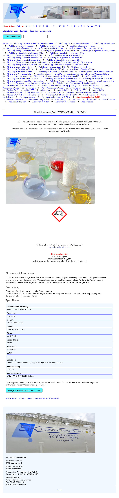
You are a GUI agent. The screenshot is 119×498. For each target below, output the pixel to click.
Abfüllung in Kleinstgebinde (19, 74)
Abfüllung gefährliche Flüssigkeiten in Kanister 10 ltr (65, 64)
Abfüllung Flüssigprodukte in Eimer (22, 64)
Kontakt (23, 30)
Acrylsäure (97, 87)
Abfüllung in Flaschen (80, 67)
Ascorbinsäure (108, 99)
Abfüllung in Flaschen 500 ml (19, 71)
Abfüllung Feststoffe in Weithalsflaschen (86, 48)
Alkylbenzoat (89, 94)
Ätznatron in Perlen (40, 101)
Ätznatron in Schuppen (65, 101)
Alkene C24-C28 (35, 92)
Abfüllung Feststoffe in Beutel (21, 46)
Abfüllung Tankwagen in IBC (101, 81)
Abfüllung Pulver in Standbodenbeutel (66, 81)
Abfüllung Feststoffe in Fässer (82, 46)
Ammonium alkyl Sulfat (39, 99)
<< (4, 43)
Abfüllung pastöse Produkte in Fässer (61, 78)
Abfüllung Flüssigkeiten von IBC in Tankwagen (72, 62)
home (59, 490)
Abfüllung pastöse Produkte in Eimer (22, 78)
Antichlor (76, 99)
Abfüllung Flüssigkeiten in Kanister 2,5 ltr (24, 55)
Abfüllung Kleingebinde (17, 76)
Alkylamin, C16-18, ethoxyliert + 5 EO (61, 94)
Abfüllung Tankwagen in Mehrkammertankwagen (29, 83)
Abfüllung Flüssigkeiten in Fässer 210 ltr (98, 50)
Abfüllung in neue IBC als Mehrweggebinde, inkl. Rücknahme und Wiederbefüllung (73, 74)
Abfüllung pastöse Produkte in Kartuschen (25, 81)
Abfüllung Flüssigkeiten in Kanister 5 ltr (65, 57)
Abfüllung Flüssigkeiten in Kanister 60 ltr (64, 60)
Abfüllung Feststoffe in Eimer (52, 46)
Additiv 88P (29, 90)
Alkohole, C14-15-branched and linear (23, 94)
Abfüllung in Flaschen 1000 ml (20, 69)
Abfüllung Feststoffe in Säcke (51, 48)
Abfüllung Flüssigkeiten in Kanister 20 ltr (66, 55)
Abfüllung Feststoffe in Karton (19, 48)
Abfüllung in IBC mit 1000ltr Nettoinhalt (56, 71)
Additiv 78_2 (12, 90)
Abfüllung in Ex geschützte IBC (52, 67)
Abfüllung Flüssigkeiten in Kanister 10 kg (26, 53)
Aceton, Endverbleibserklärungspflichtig (59, 85)
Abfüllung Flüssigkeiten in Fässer (21, 50)
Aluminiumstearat (27, 97)
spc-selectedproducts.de (59, 247)
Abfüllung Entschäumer (105, 43)
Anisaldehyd (60, 99)
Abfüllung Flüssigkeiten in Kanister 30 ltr (24, 57)
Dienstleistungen (10, 30)
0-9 (18, 26)
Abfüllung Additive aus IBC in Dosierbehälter (33, 43)
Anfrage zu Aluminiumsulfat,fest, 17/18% (24, 390)
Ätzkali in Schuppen (17, 101)
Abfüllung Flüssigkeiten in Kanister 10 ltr (67, 53)
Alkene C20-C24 (14, 92)
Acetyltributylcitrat (91, 85)
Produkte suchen (12, 36)
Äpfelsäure (91, 99)
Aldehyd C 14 (62, 90)
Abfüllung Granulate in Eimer (19, 67)
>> (7, 43)
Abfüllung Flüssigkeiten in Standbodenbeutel (26, 62)
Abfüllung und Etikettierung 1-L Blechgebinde (76, 83)
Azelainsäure (87, 101)
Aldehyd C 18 (98, 90)
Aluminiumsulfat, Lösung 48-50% (56, 97)
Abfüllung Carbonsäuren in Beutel (74, 43)
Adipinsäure (45, 90)
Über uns (33, 30)
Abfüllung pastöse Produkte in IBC (98, 78)
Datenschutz (45, 30)
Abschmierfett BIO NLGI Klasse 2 (21, 85)
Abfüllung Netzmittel (94, 76)
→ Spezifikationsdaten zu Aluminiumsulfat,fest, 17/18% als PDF (32, 398)
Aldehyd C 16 (80, 90)
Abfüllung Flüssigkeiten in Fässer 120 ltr (58, 50)
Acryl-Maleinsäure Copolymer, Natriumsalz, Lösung (64, 87)
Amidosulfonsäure (15, 99)
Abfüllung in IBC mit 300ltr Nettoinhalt (96, 71)
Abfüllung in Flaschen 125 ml (52, 69)
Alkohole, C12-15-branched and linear (82, 92)
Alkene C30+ (54, 92)
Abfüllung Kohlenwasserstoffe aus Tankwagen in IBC (56, 76)
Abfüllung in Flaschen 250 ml (82, 69)
